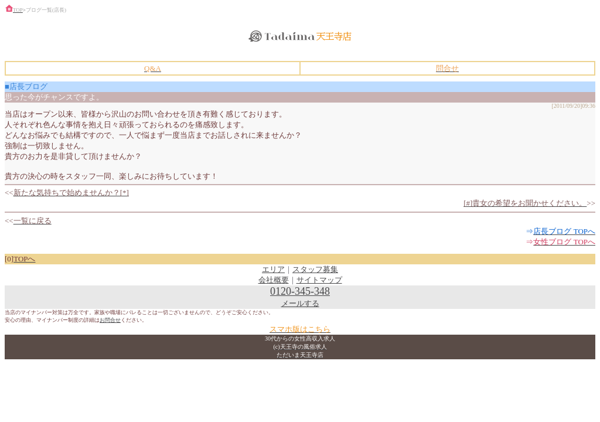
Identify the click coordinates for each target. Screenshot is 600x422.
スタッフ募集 (315, 269)
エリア (273, 269)
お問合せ (110, 320)
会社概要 (273, 279)
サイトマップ (319, 279)
